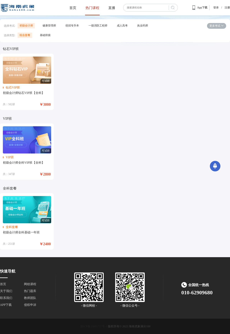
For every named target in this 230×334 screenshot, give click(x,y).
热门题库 (30, 291)
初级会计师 (26, 25)
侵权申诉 (30, 304)
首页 (72, 8)
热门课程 (92, 8)
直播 (111, 8)
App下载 (199, 7)
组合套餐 (25, 35)
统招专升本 (72, 25)
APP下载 (6, 304)
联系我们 (6, 298)
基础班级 (45, 35)
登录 (216, 7)
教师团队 (30, 298)
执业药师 (142, 25)
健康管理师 (49, 25)
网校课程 (30, 284)
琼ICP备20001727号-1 (93, 326)
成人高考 (122, 25)
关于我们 (6, 291)
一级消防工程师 (98, 25)
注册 (227, 7)
